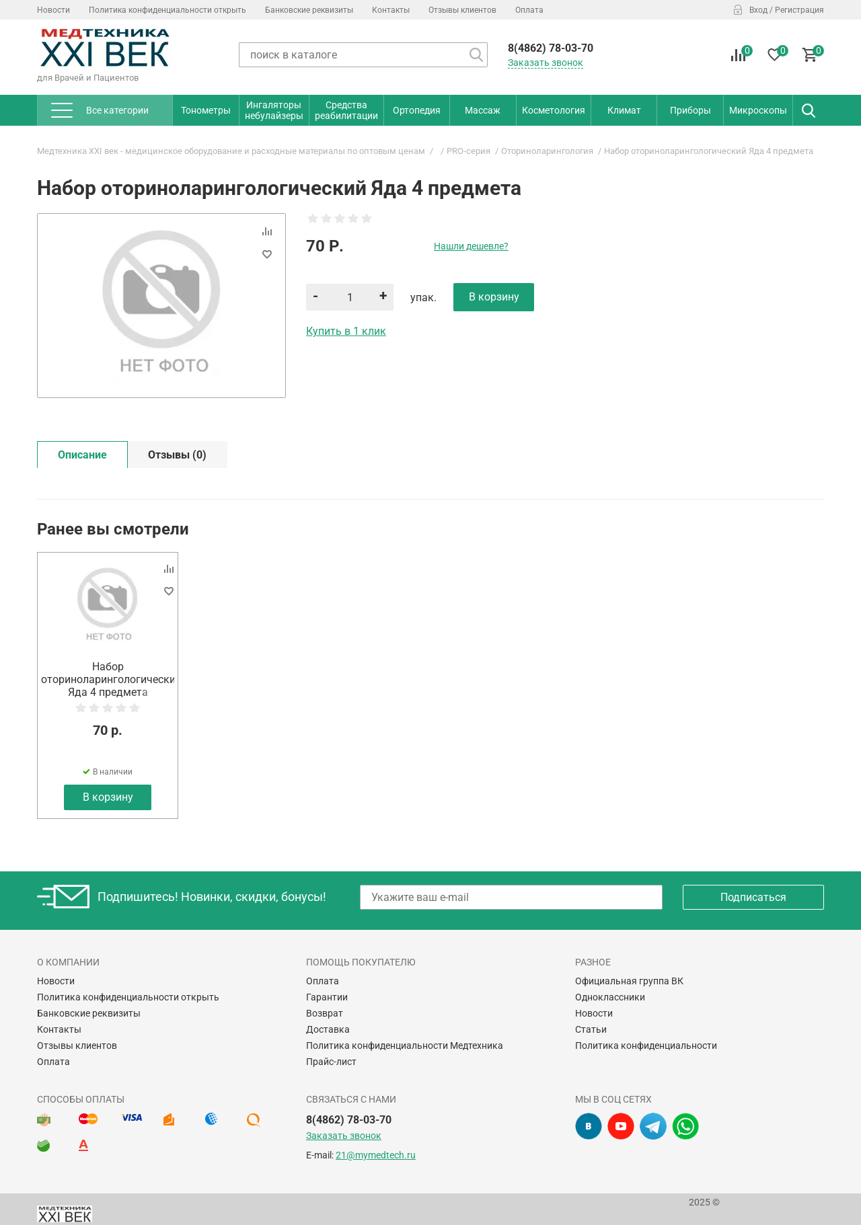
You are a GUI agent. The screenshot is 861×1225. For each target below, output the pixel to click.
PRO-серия (468, 151)
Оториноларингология (547, 151)
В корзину (108, 797)
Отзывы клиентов (462, 10)
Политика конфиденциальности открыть (167, 10)
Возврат (324, 1013)
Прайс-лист (331, 1061)
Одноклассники (610, 997)
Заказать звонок (545, 62)
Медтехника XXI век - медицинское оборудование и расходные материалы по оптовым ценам (231, 151)
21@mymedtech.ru (376, 1155)
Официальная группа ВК (629, 981)
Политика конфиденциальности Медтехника (404, 1045)
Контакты (391, 10)
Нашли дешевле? (471, 246)
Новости (53, 10)
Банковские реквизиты (309, 10)
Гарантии (327, 997)
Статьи (591, 1029)
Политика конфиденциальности (646, 1045)
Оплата (529, 10)
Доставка (328, 1029)
